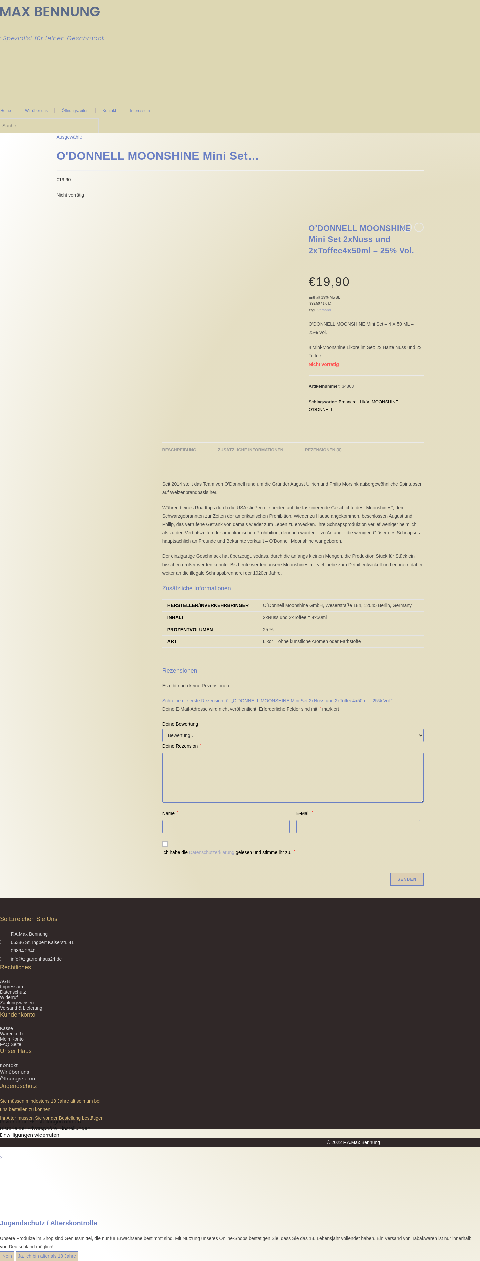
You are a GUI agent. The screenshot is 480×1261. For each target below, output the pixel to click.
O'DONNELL (321, 409)
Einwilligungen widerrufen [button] (29, 1135)
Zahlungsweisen (17, 1002)
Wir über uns (36, 110)
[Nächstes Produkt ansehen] (419, 227)
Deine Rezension (181, 746)
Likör (364, 401)
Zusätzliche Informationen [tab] (250, 450)
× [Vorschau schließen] (1, 1157)
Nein (7, 1256)
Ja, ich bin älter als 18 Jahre (47, 1256)
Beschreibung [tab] (179, 450)
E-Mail (304, 813)
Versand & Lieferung (21, 1008)
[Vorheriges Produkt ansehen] (407, 227)
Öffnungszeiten (75, 110)
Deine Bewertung (182, 724)
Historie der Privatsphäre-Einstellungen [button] (45, 1128)
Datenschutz (13, 992)
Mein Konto (12, 1039)
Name (170, 813)
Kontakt (109, 110)
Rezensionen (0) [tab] (323, 450)
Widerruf (9, 997)
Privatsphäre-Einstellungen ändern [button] (40, 1121)
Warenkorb (11, 1033)
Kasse (6, 1028)
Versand (324, 310)
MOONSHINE (385, 401)
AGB (5, 981)
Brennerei (348, 401)
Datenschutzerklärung (211, 852)
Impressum (140, 110)
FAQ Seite (10, 1044)
